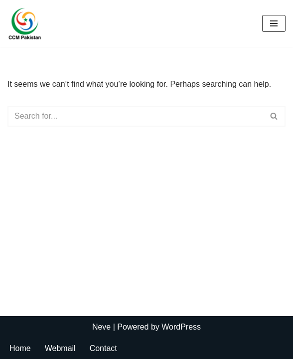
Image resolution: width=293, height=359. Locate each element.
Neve (101, 327)
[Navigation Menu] (274, 23)
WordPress (181, 327)
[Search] (135, 116)
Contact (103, 348)
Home (20, 348)
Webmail (60, 348)
